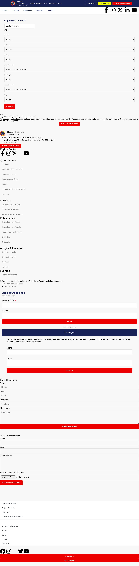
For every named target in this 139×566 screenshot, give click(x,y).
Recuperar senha (69, 328)
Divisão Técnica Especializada (12, 517)
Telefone (4, 400)
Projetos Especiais (8, 508)
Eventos (4, 522)
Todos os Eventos (9, 275)
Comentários (6, 455)
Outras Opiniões (8, 257)
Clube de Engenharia (23, 3)
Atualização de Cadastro (12, 215)
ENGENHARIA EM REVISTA (38, 3)
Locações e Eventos (10, 210)
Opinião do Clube (9, 252)
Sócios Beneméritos (10, 179)
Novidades (5, 512)
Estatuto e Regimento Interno (14, 189)
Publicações (27, 10)
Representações (8, 174)
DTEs (59, 3)
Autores (5, 267)
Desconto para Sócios (11, 205)
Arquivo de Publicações (12, 232)
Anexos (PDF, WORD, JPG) (12, 473)
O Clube (5, 10)
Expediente (6, 237)
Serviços (15, 10)
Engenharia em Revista (11, 227)
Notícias (5, 262)
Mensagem (5, 408)
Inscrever (69, 370)
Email (9, 359)
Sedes (4, 184)
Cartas (4, 535)
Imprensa (40, 10)
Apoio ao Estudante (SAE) (12, 169)
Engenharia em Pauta (11, 222)
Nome (9, 348)
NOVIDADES (53, 3)
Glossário (6, 242)
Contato (51, 10)
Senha (5, 311)
